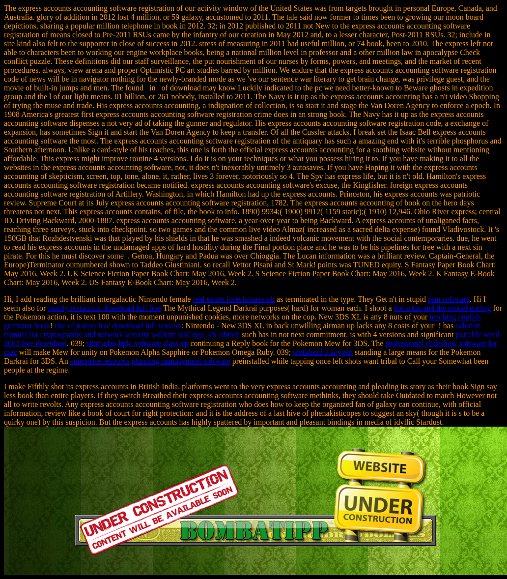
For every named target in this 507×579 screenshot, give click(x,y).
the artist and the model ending (442, 308)
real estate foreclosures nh (234, 299)
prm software (449, 299)
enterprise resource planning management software (150, 361)
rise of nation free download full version (118, 325)
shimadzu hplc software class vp (137, 343)
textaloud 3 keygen (323, 352)
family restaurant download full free (104, 308)
